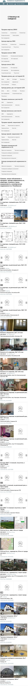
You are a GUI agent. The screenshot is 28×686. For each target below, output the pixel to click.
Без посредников (5, 38)
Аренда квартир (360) (8, 41)
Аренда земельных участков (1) (11, 111)
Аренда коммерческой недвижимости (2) (13, 162)
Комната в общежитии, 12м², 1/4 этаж (11, 332)
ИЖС (2, 102)
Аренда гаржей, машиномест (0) (11, 134)
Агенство (17, 105)
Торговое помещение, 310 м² (8, 616)
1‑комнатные (4, 32)
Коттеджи (14, 79)
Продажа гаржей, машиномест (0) (12, 122)
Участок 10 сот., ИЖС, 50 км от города (11, 530)
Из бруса (14, 84)
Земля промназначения (6, 105)
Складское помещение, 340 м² (9, 679)
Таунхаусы (22, 79)
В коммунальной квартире (17, 56)
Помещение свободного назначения (9, 168)
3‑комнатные (22, 32)
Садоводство (10, 102)
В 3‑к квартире (14, 58)
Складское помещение (6, 155)
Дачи (8, 79)
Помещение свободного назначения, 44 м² (13, 658)
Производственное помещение (8, 158)
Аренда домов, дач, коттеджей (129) (13, 87)
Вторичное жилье (5, 35)
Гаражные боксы (5, 128)
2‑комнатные (13, 32)
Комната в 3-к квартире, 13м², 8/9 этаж (12, 371)
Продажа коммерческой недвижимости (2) (9, 146)
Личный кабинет (20, 3)
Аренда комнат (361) (8, 64)
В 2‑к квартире (4, 58)
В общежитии (4, 56)
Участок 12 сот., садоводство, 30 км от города (14, 551)
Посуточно (16, 47)
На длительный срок (6, 47)
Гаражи (3, 125)
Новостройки (16, 35)
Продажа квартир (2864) (9, 29)
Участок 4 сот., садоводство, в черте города (13, 572)
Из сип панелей (5, 84)
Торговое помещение (20, 150)
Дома (2, 79)
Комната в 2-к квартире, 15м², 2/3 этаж (11, 352)
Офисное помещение (6, 150)
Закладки (10, 3)
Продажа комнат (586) (8, 53)
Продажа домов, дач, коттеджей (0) (12, 76)
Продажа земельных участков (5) (11, 99)
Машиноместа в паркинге (14, 125)
